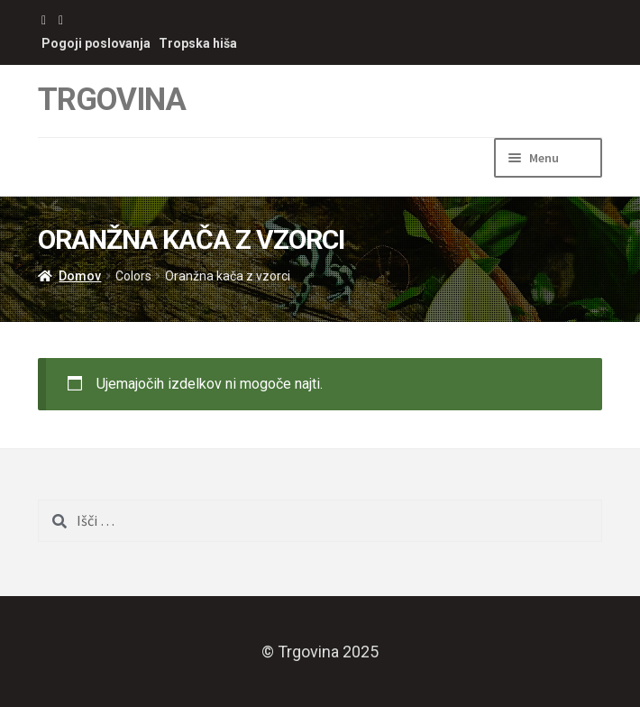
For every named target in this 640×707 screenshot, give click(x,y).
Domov (80, 276)
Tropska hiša (198, 43)
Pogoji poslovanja (96, 43)
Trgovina (112, 99)
